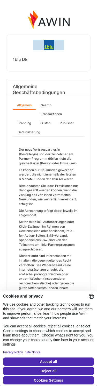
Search (46, 105)
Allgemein (24, 105)
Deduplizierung (29, 132)
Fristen (45, 123)
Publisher (67, 123)
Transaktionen (51, 114)
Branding (24, 123)
